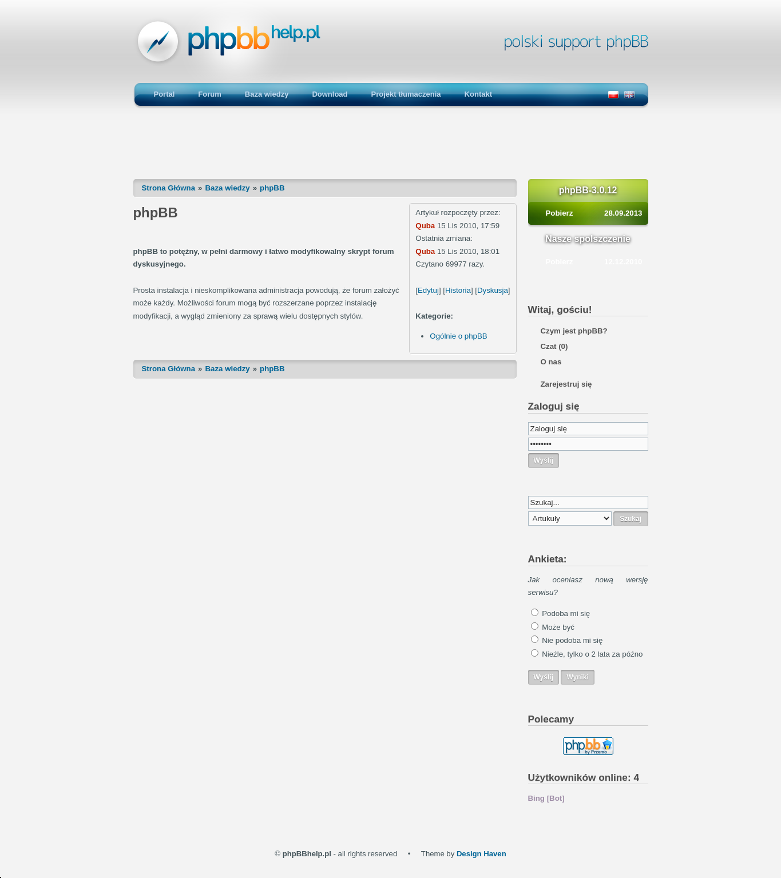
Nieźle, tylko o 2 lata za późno (592, 654)
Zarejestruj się (566, 384)
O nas (551, 361)
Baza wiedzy (267, 94)
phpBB (272, 188)
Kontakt (478, 94)
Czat (554, 346)
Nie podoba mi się (572, 640)
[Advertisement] (391, 148)
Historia (458, 290)
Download (329, 94)
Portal (164, 94)
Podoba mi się (566, 613)
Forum (209, 94)
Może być (558, 627)
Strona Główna (169, 188)
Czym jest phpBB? (574, 331)
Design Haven (481, 853)
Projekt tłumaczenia (406, 94)
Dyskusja (492, 290)
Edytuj (428, 290)
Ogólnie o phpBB (458, 336)
